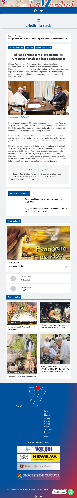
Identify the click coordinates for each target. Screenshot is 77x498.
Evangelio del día (16, 265)
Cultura (37, 422)
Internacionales (16, 48)
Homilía (23, 290)
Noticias (29, 48)
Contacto (37, 430)
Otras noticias (14, 322)
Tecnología (38, 427)
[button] (38, 20)
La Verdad (38, 414)
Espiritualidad (14, 263)
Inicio (36, 411)
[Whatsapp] (71, 492)
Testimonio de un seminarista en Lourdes (22, 376)
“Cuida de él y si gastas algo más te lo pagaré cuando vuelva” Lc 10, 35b (54, 326)
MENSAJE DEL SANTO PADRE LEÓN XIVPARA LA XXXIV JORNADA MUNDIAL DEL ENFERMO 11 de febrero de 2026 (55, 369)
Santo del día (25, 280)
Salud (36, 425)
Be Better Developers (63, 486)
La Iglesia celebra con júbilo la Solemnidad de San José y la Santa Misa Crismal (46, 210)
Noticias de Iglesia (43, 48)
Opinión (37, 419)
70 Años (37, 433)
